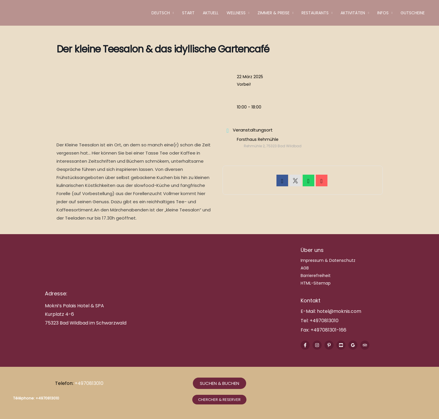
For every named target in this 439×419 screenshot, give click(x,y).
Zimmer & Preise (274, 13)
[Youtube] (340, 345)
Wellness (236, 13)
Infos (383, 13)
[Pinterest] (329, 345)
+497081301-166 (327, 330)
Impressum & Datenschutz (328, 260)
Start (188, 13)
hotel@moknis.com (339, 311)
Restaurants (315, 13)
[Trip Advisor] (364, 345)
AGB (305, 268)
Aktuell (210, 13)
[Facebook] (305, 345)
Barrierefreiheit (316, 275)
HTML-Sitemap (316, 283)
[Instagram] (317, 345)
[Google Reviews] (352, 345)
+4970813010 (324, 320)
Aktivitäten (353, 13)
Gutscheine (413, 13)
